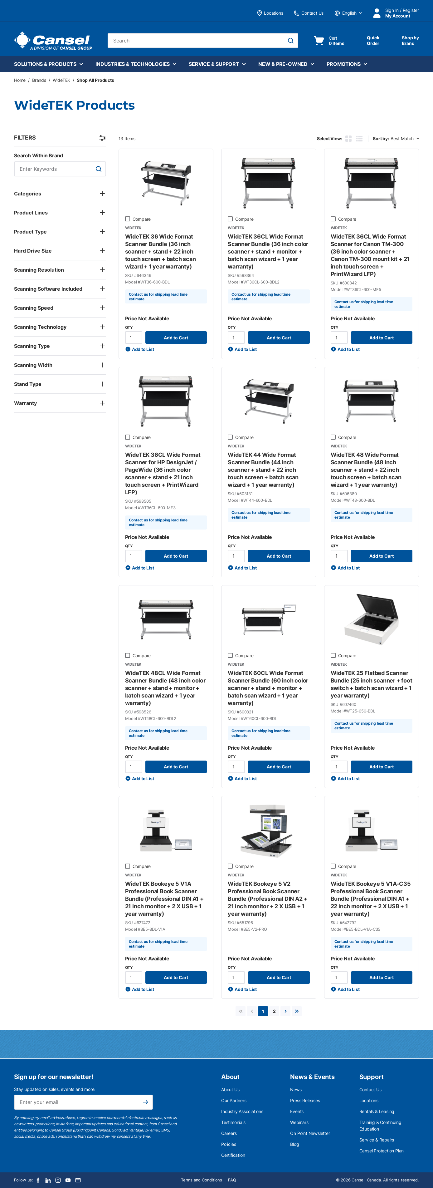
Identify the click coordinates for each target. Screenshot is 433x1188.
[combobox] (203, 40)
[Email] (78, 1180)
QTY (129, 327)
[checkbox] (127, 218)
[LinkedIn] (48, 1180)
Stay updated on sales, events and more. (54, 1089)
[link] (241, 1011)
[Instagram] (58, 1180)
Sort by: (381, 138)
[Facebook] (38, 1180)
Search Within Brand (38, 155)
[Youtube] (68, 1180)
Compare (142, 219)
